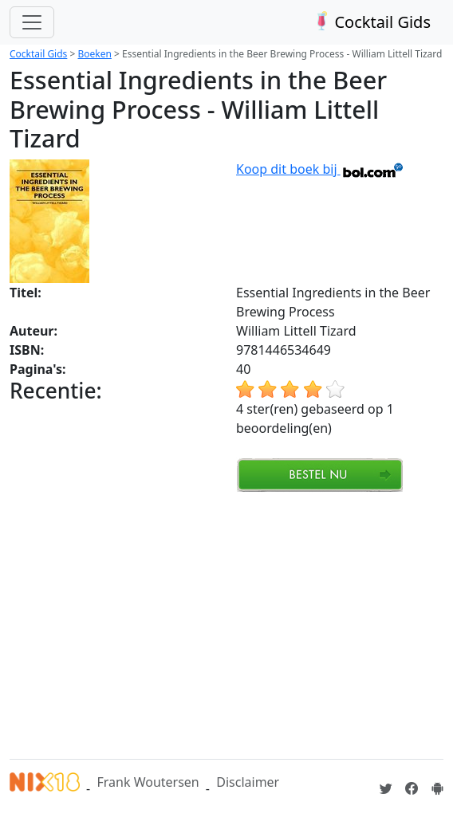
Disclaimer (247, 782)
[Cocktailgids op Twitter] (386, 788)
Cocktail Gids (370, 22)
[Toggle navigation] (32, 22)
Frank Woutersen (148, 782)
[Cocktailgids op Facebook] (411, 788)
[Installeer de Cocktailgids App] (437, 788)
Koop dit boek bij (320, 169)
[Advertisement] (231, 623)
